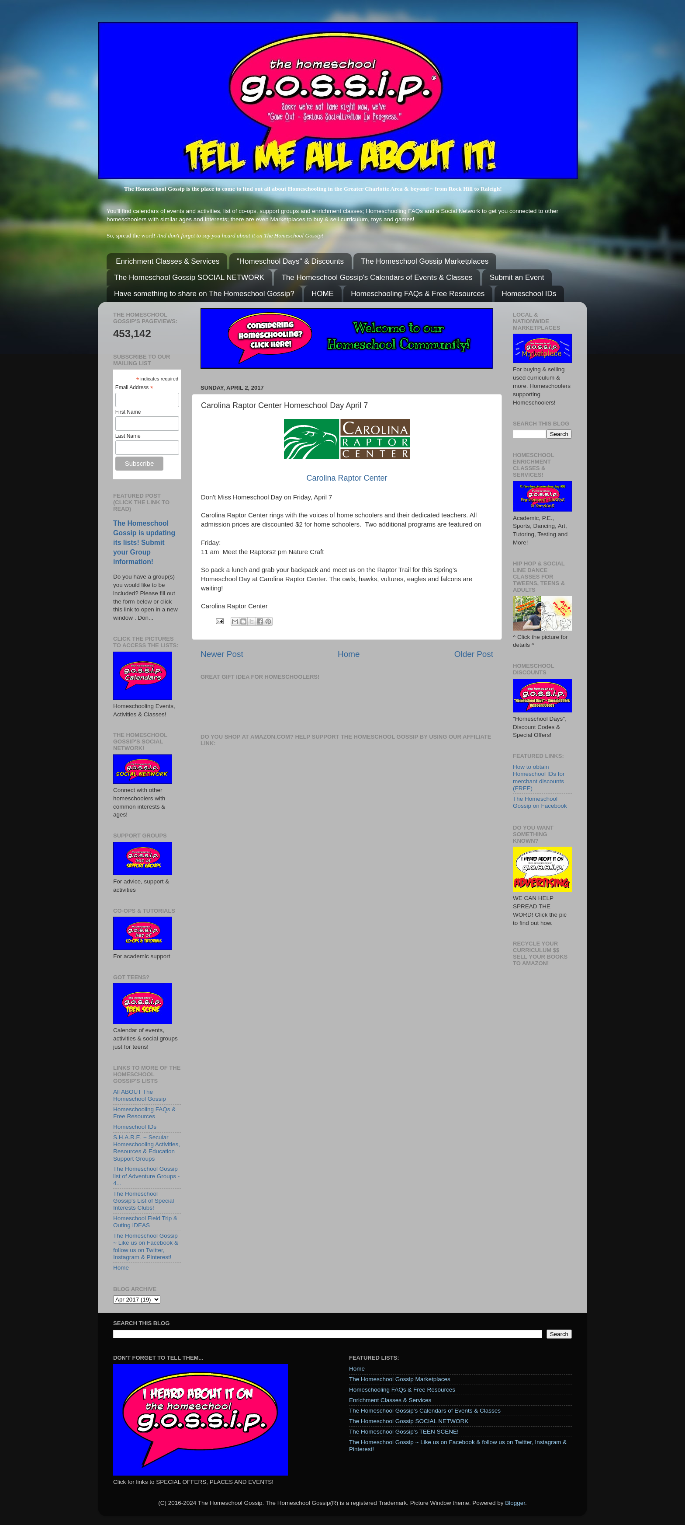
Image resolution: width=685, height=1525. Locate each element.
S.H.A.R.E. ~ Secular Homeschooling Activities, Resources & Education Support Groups (146, 1148)
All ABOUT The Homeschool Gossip (139, 1095)
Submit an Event (517, 277)
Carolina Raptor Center (346, 478)
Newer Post (222, 654)
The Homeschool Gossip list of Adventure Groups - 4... (146, 1176)
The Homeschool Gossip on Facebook (540, 802)
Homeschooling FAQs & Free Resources (417, 294)
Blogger (515, 1503)
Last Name (128, 436)
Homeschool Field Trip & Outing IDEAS (145, 1221)
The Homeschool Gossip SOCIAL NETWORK (189, 277)
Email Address (134, 387)
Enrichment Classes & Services (167, 261)
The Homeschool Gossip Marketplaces (424, 261)
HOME (322, 294)
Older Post (473, 654)
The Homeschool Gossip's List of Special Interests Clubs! (143, 1200)
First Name (128, 412)
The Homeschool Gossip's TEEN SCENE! (404, 1431)
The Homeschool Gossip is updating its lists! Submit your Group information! (144, 542)
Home (349, 654)
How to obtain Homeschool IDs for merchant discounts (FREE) (539, 778)
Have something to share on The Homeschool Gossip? (204, 294)
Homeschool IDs (529, 294)
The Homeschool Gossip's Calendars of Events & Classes (376, 277)
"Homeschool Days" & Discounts (290, 261)
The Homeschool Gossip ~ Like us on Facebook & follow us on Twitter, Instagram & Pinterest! (145, 1246)
